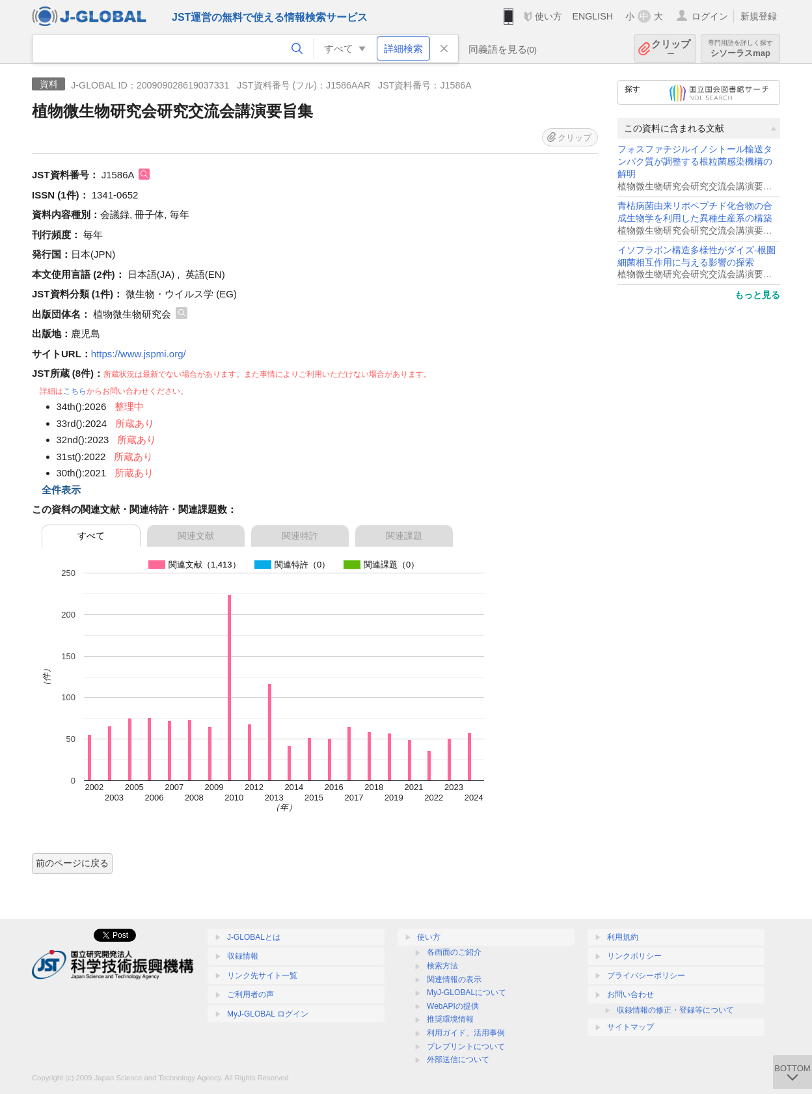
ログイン (710, 16)
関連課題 (404, 535)
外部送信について (458, 1059)
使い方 (548, 16)
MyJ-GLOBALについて (466, 992)
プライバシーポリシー (646, 975)
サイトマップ (630, 1027)
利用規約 (622, 937)
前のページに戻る (72, 863)
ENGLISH (592, 16)
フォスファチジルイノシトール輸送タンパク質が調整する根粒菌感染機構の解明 (694, 161)
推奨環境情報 (450, 1019)
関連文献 (196, 535)
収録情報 (242, 956)
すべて (91, 535)
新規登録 (758, 16)
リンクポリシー (634, 956)
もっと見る (757, 295)
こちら (75, 391)
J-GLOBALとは (253, 937)
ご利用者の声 (250, 994)
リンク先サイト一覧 (262, 975)
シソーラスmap (740, 48)
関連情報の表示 (454, 979)
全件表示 (61, 489)
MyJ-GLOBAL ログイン (267, 1014)
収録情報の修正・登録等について (675, 1010)
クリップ (670, 48)
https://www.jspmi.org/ (138, 353)
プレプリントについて (466, 1046)
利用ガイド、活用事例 (466, 1032)
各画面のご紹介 (454, 952)
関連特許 (300, 535)
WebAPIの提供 (453, 1006)
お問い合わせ (630, 994)
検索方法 (442, 965)
